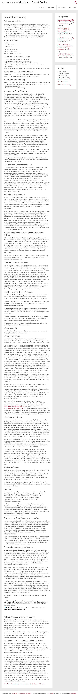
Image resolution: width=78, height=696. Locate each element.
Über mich (41, 7)
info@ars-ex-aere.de (64, 79)
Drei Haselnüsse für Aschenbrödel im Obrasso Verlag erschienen (65, 30)
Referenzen (61, 7)
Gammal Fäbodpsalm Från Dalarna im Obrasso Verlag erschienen (66, 22)
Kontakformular (62, 82)
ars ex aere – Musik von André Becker (25, 2)
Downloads (72, 7)
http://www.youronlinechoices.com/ (15, 408)
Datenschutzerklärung (64, 85)
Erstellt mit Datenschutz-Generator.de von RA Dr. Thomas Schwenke (24, 684)
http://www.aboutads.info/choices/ (14, 406)
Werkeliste (51, 7)
